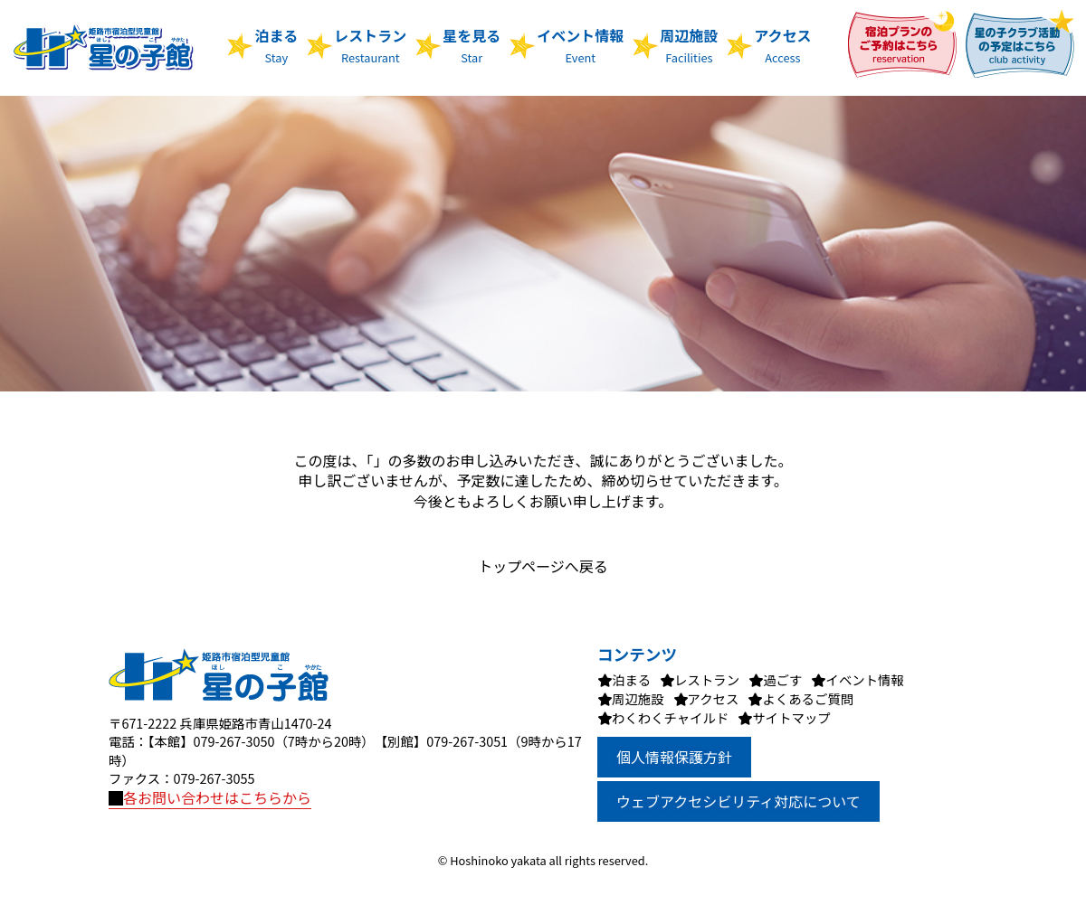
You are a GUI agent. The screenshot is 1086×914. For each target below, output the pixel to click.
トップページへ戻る (543, 566)
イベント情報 (580, 44)
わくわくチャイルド (670, 717)
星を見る (471, 44)
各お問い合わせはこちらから (210, 797)
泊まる (276, 44)
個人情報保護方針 (674, 757)
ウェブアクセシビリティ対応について (738, 801)
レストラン (370, 44)
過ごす (782, 679)
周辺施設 (689, 44)
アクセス (782, 44)
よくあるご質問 (807, 698)
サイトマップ (791, 717)
